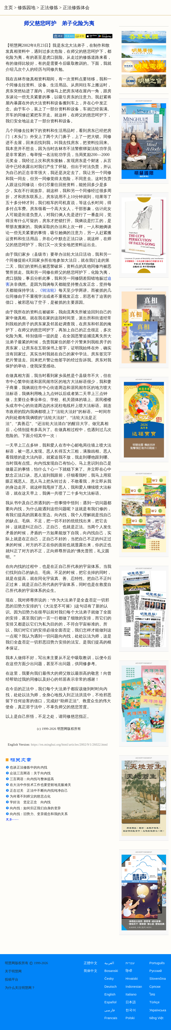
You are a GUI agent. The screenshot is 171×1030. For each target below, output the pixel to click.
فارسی (109, 1010)
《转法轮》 (48, 290)
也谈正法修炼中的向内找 (28, 767)
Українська (157, 1010)
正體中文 (90, 963)
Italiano (131, 994)
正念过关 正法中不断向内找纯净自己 (39, 790)
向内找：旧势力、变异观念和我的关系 (39, 814)
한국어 (131, 1010)
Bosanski (111, 971)
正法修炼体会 (76, 7)
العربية (109, 963)
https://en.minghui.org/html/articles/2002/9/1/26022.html (69, 744)
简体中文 (90, 971)
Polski (130, 1018)
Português (157, 963)
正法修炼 (49, 7)
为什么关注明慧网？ (20, 988)
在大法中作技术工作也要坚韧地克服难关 (40, 785)
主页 (8, 7)
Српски (155, 986)
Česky (109, 978)
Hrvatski (132, 978)
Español (110, 1002)
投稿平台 (11, 979)
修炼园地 (26, 7)
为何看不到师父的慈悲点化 (30, 796)
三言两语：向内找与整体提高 (32, 779)
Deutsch (110, 986)
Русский (155, 971)
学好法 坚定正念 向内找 (30, 802)
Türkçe (154, 1002)
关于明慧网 (13, 971)
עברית (130, 963)
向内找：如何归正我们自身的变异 (35, 808)
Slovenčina (157, 978)
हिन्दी (129, 971)
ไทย (152, 994)
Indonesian (134, 986)
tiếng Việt (156, 1018)
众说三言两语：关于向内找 (30, 773)
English (110, 994)
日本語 (131, 1002)
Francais (110, 1018)
